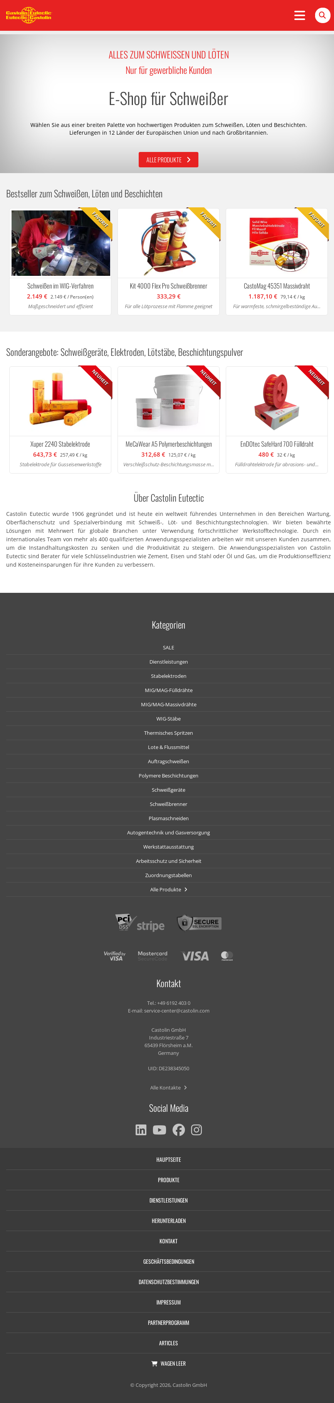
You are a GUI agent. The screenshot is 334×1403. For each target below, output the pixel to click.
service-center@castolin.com (177, 1010)
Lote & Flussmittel (168, 747)
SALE (168, 647)
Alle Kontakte (168, 1087)
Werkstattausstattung (168, 846)
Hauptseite (168, 1159)
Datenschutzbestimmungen (169, 1282)
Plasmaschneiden (169, 818)
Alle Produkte (168, 159)
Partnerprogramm (168, 1322)
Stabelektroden (168, 675)
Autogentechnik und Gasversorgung (168, 832)
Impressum (168, 1302)
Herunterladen (169, 1220)
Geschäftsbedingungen (168, 1261)
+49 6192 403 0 (173, 1002)
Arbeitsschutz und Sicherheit (168, 860)
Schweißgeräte (168, 789)
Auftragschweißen (168, 761)
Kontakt (168, 1241)
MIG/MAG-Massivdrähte (168, 704)
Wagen (168, 1363)
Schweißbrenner (168, 804)
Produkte (169, 1180)
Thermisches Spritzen (168, 732)
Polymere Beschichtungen (168, 775)
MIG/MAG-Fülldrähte (169, 690)
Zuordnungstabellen (168, 875)
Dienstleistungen (168, 661)
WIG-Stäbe (168, 718)
